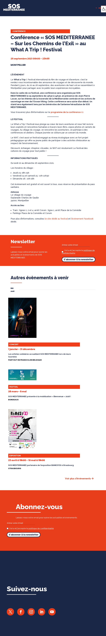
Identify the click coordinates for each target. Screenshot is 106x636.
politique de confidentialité (41, 528)
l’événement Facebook (82, 219)
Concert (14, 344)
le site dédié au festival (56, 219)
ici (67, 112)
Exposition (15, 456)
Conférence (19, 31)
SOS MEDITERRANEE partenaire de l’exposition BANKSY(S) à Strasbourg (41, 465)
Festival (13, 387)
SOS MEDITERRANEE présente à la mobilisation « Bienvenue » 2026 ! (39, 396)
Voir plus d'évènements (78, 478)
